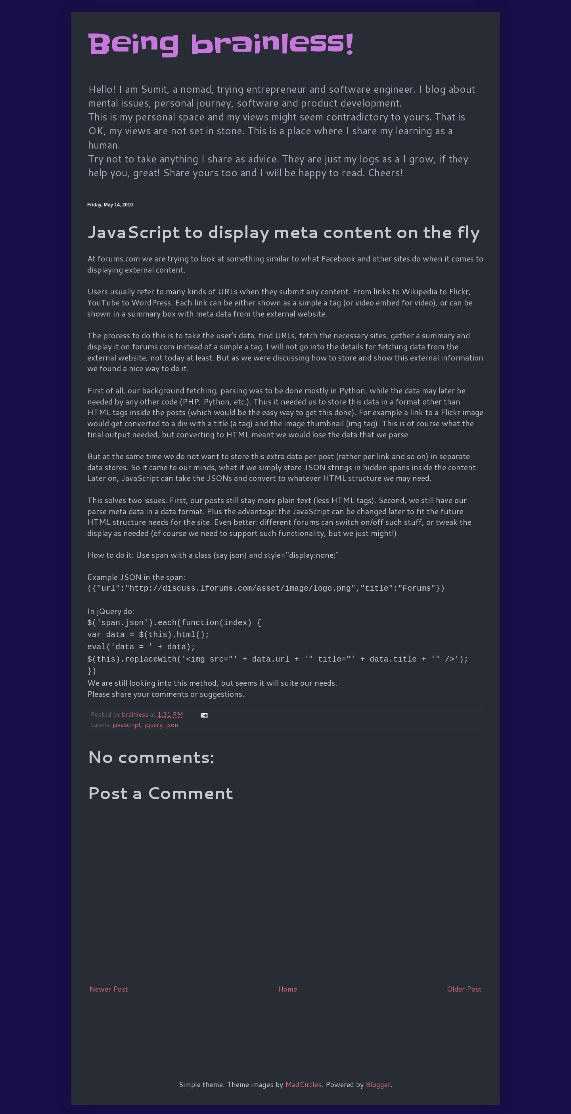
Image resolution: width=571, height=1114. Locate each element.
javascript (127, 717)
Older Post (464, 982)
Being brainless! (220, 44)
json (172, 717)
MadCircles (303, 1077)
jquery (154, 717)
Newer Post (108, 982)
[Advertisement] (231, 1016)
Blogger (378, 1077)
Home (287, 982)
